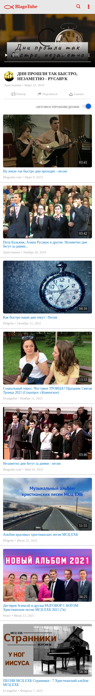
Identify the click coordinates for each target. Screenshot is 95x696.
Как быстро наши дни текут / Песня (30, 317)
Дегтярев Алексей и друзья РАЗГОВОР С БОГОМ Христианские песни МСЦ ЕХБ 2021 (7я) (40, 608)
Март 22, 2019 (34, 85)
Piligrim (8, 323)
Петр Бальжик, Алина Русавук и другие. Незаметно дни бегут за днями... (45, 244)
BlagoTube (20, 6)
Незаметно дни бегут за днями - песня (32, 463)
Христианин (12, 85)
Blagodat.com (12, 177)
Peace (7, 615)
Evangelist (10, 398)
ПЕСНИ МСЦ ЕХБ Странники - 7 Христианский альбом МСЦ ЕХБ (45, 683)
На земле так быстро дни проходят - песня (35, 171)
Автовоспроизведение (63, 106)
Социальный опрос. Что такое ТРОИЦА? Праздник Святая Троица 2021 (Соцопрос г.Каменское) (47, 390)
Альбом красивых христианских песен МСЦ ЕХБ (40, 534)
